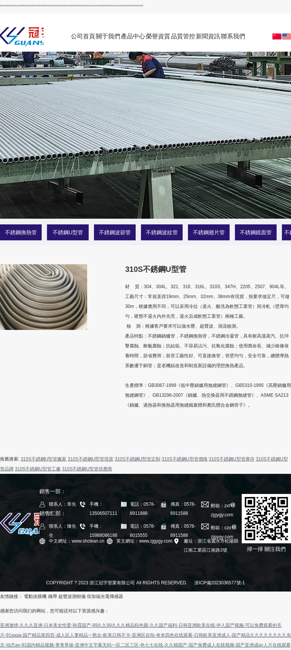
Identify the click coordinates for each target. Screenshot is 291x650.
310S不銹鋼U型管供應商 (87, 469)
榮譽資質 (158, 36)
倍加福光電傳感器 (105, 596)
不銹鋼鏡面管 (256, 232)
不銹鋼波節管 (115, 232)
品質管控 (183, 36)
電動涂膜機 (35, 596)
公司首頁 (83, 36)
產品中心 (133, 36)
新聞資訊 (208, 36)
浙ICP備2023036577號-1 (219, 582)
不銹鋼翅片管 (209, 232)
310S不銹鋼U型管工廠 (38, 469)
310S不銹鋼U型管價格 (185, 459)
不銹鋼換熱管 (21, 232)
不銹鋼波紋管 (162, 232)
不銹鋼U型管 (68, 232)
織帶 (52, 596)
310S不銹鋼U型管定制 (138, 459)
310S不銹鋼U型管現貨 (91, 459)
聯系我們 (233, 36)
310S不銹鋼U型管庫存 (232, 459)
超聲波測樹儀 (72, 596)
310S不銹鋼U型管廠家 (44, 459)
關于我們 (108, 36)
